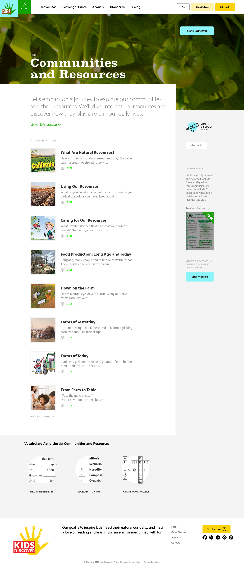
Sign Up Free (202, 7)
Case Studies (178, 532)
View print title (200, 276)
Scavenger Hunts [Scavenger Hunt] (74, 7)
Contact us (217, 529)
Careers (175, 542)
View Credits (196, 145)
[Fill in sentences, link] (41, 489)
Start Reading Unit (197, 30)
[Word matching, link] (89, 489)
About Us (176, 537)
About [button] (98, 7)
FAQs (174, 527)
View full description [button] (45, 124)
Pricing (135, 7)
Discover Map (47, 7)
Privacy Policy (134, 562)
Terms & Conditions (152, 562)
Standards (117, 7)
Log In (225, 7)
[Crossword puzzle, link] (136, 489)
